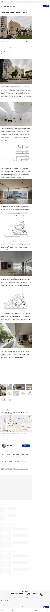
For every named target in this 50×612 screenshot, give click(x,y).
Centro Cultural (4, 461)
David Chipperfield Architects (12, 47)
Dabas (3, 459)
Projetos (8, 454)
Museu (11, 45)
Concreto (3, 454)
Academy (10, 461)
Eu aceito (46, 5)
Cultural (16, 459)
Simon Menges (10, 51)
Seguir (25, 445)
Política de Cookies (11, 6)
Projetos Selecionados (25, 454)
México (22, 45)
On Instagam (23, 461)
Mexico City (3, 463)
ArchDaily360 (17, 461)
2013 (5, 49)
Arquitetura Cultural (5, 45)
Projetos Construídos (15, 454)
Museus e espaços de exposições (16, 456)
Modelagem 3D (23, 459)
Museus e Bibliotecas (9, 459)
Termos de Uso (24, 5)
